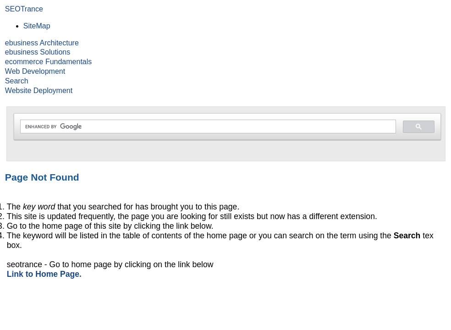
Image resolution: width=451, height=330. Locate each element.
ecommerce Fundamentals (48, 62)
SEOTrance (24, 9)
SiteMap (36, 26)
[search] (207, 127)
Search (16, 81)
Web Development (35, 71)
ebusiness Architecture (42, 43)
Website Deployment (38, 90)
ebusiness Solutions (37, 52)
